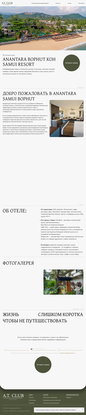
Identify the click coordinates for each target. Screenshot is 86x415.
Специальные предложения (40, 3)
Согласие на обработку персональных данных (16, 411)
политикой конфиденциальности (67, 353)
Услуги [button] (58, 3)
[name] (16, 348)
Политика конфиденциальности (12, 408)
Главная (31, 397)
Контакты (81, 3)
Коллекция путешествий (50, 397)
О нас (69, 3)
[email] (69, 348)
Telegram (68, 397)
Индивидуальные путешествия (52, 400)
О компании (32, 400)
